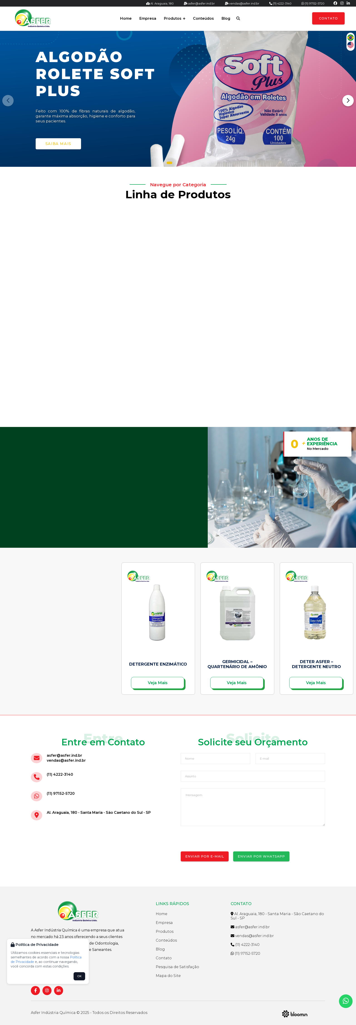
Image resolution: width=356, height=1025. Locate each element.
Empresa (147, 18)
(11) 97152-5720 (313, 3)
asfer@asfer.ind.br (199, 3)
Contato (328, 18)
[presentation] (215, 842)
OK (79, 976)
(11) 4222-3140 (280, 3)
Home (126, 18)
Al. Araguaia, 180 (160, 3)
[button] (169, 163)
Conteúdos (203, 18)
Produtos (174, 18)
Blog (226, 18)
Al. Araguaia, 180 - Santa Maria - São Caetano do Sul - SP (99, 812)
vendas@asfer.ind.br (242, 3)
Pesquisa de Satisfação (177, 967)
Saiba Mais (58, 144)
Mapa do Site (168, 976)
